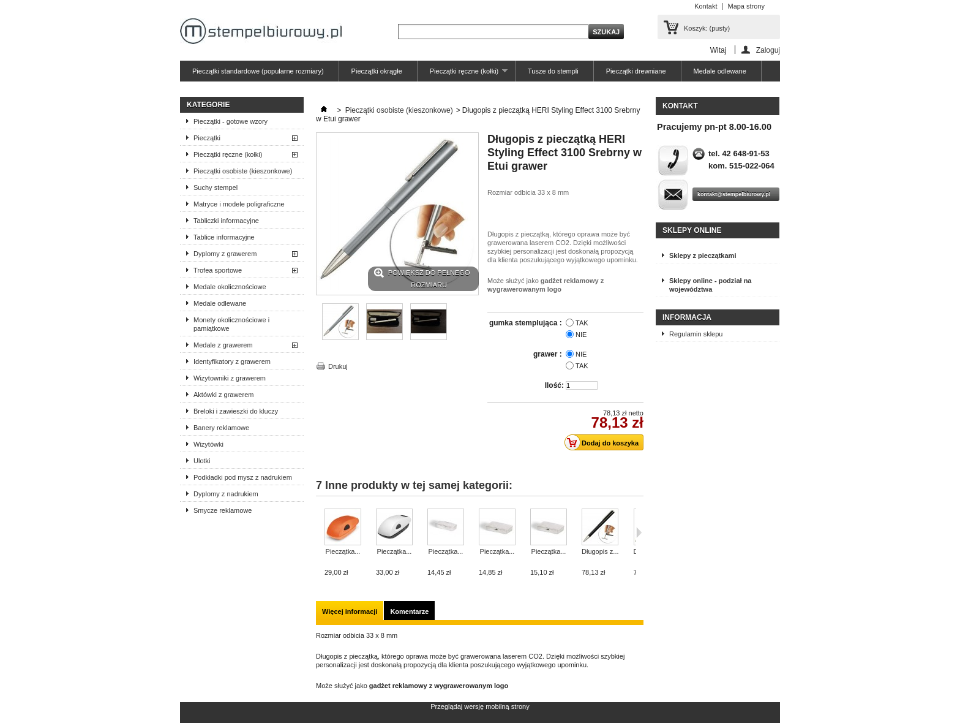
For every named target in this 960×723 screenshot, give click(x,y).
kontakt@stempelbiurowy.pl (733, 194)
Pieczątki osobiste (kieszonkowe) (242, 171)
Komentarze (409, 611)
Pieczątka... (343, 551)
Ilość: (554, 385)
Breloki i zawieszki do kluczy (235, 411)
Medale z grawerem (223, 345)
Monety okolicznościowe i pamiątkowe (231, 324)
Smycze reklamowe (222, 510)
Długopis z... (600, 551)
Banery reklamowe (221, 427)
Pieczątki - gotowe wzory (230, 121)
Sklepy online (691, 230)
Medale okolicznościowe (229, 286)
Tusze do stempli (553, 71)
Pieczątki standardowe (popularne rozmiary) (258, 71)
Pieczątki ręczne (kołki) (463, 74)
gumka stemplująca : (526, 323)
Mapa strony (746, 6)
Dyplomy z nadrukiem (225, 494)
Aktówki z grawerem (223, 394)
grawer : (548, 354)
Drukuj (338, 366)
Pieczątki (206, 138)
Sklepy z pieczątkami (702, 255)
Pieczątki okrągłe (376, 71)
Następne (639, 532)
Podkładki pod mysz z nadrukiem (242, 477)
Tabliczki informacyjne (226, 220)
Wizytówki (208, 444)
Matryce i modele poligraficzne (239, 204)
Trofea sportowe (217, 270)
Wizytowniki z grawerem (229, 378)
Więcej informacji (349, 611)
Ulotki (202, 460)
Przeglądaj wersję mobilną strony (479, 706)
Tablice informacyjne (224, 237)
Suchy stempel (215, 187)
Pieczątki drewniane (636, 71)
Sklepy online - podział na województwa (710, 285)
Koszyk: (707, 28)
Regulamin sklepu (695, 334)
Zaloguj (768, 50)
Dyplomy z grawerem (225, 253)
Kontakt (705, 6)
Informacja (686, 317)
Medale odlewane (720, 71)
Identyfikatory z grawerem (232, 361)
